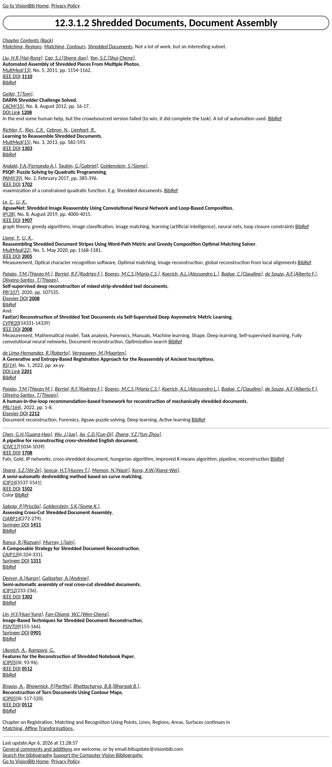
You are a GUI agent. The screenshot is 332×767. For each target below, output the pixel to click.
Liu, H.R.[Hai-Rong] (22, 58)
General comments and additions (37, 749)
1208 (26, 112)
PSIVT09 (11, 626)
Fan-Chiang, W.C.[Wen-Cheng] (77, 614)
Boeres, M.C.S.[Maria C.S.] (132, 274)
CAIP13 (10, 554)
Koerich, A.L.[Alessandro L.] (190, 274)
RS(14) (9, 365)
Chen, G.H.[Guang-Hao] (27, 434)
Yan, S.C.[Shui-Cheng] (112, 58)
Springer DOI (16, 525)
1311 (35, 561)
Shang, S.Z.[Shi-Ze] (22, 470)
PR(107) (11, 292)
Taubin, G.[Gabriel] (78, 166)
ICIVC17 (11, 446)
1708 (27, 453)
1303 (27, 148)
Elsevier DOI (15, 298)
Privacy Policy (65, 6)
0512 (27, 669)
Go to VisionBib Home (26, 6)
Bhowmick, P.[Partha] (48, 686)
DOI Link (11, 112)
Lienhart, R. (83, 130)
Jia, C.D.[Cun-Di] (96, 434)
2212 (34, 413)
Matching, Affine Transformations (38, 728)
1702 (27, 184)
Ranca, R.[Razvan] (22, 542)
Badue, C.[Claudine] (242, 274)
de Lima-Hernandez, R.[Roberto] (36, 353)
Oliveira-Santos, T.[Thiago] (30, 280)
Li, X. (21, 202)
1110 (27, 76)
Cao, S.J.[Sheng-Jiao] (66, 58)
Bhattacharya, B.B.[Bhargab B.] (106, 686)
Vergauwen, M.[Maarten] (99, 353)
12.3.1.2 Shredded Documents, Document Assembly (165, 23)
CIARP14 (11, 518)
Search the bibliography (27, 755)
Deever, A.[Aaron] (21, 578)
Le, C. (8, 202)
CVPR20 (11, 323)
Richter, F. (13, 130)
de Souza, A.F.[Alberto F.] (290, 274)
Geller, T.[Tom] (17, 94)
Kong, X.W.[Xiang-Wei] (155, 470)
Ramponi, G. (41, 650)
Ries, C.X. (34, 130)
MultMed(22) (16, 250)
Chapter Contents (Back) (28, 40)
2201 (26, 371)
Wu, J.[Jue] (65, 434)
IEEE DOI (12, 76)
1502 (27, 489)
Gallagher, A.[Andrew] (65, 578)
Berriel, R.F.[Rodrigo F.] (78, 274)
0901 (35, 633)
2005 (27, 256)
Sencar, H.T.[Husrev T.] (66, 470)
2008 (34, 298)
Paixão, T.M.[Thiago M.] (28, 274)
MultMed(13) (16, 70)
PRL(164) (12, 407)
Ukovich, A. (14, 650)
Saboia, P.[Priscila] (22, 506)
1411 (35, 525)
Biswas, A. (13, 686)
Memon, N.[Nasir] (111, 470)
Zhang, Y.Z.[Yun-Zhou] (138, 434)
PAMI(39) (12, 178)
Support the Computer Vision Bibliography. (98, 755)
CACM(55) (13, 106)
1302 (27, 597)
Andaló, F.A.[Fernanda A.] (29, 166)
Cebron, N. (58, 130)
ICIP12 (9, 590)
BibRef (9, 82)
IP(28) (9, 214)
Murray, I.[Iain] (59, 542)
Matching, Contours (65, 46)
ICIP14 (9, 482)
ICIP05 (9, 662)
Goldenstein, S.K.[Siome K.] (71, 506)
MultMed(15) (16, 142)
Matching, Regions (22, 46)
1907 (27, 220)
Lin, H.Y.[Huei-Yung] (23, 614)
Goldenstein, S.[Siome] (124, 166)
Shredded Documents (110, 46)
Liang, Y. (11, 238)
